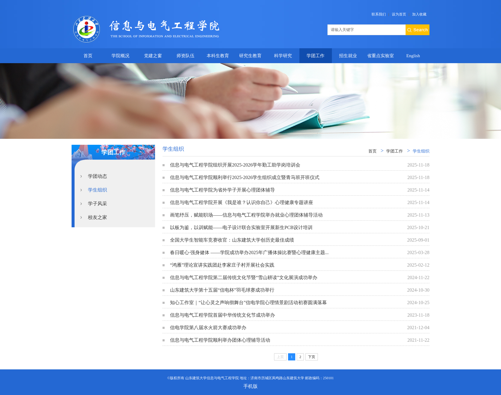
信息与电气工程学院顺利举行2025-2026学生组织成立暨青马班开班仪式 (244, 177)
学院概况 (120, 55)
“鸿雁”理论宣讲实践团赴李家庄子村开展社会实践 (222, 265)
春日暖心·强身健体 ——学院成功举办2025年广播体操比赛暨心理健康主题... (249, 252)
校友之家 (97, 217)
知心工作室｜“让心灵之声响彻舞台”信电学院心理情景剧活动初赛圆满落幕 (248, 302)
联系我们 (379, 14)
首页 (88, 55)
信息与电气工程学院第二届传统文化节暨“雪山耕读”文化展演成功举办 (243, 277)
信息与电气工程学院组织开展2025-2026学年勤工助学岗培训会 (235, 164)
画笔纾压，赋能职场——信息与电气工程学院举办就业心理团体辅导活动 (246, 214)
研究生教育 (250, 55)
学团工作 (315, 55)
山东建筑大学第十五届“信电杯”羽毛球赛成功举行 (222, 290)
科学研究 (283, 55)
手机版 (250, 386)
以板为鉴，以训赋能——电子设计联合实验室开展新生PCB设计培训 (241, 227)
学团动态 (97, 176)
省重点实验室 (380, 55)
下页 (311, 357)
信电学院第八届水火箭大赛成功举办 (208, 327)
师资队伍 (185, 55)
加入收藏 (419, 14)
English (413, 55)
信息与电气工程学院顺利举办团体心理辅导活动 (220, 340)
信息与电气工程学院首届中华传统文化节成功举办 (222, 315)
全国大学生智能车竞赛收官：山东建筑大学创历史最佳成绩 (232, 239)
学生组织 (97, 189)
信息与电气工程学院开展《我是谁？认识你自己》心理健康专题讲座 (241, 202)
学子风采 (97, 203)
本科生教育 (218, 55)
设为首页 (399, 14)
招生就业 (348, 55)
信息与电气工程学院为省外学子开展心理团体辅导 (222, 189)
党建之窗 (153, 55)
